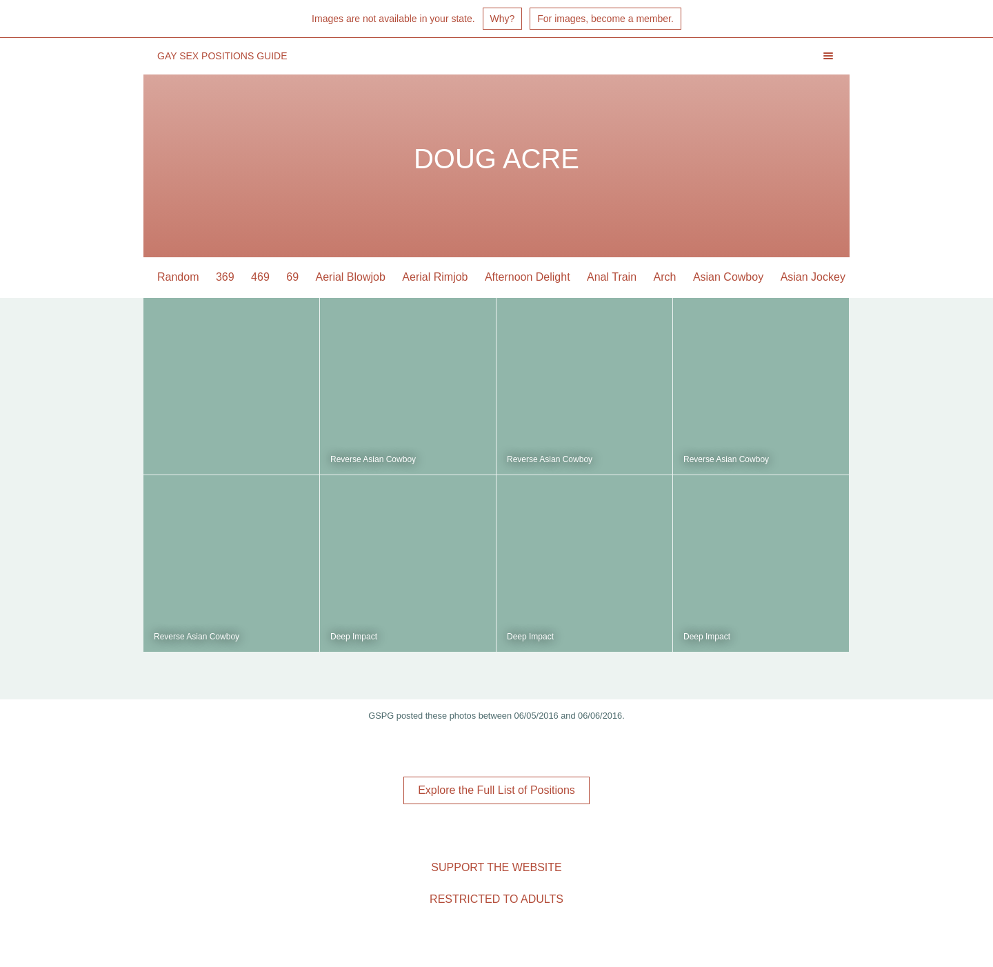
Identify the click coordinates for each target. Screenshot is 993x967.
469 (260, 277)
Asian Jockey (813, 277)
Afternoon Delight (527, 277)
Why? (502, 18)
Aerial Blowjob (350, 277)
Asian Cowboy (728, 277)
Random (178, 277)
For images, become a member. (605, 18)
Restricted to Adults (496, 899)
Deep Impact (353, 636)
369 (225, 277)
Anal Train (611, 277)
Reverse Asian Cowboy (373, 459)
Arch (665, 277)
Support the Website (496, 867)
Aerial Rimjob (435, 277)
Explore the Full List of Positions (496, 790)
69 (292, 277)
